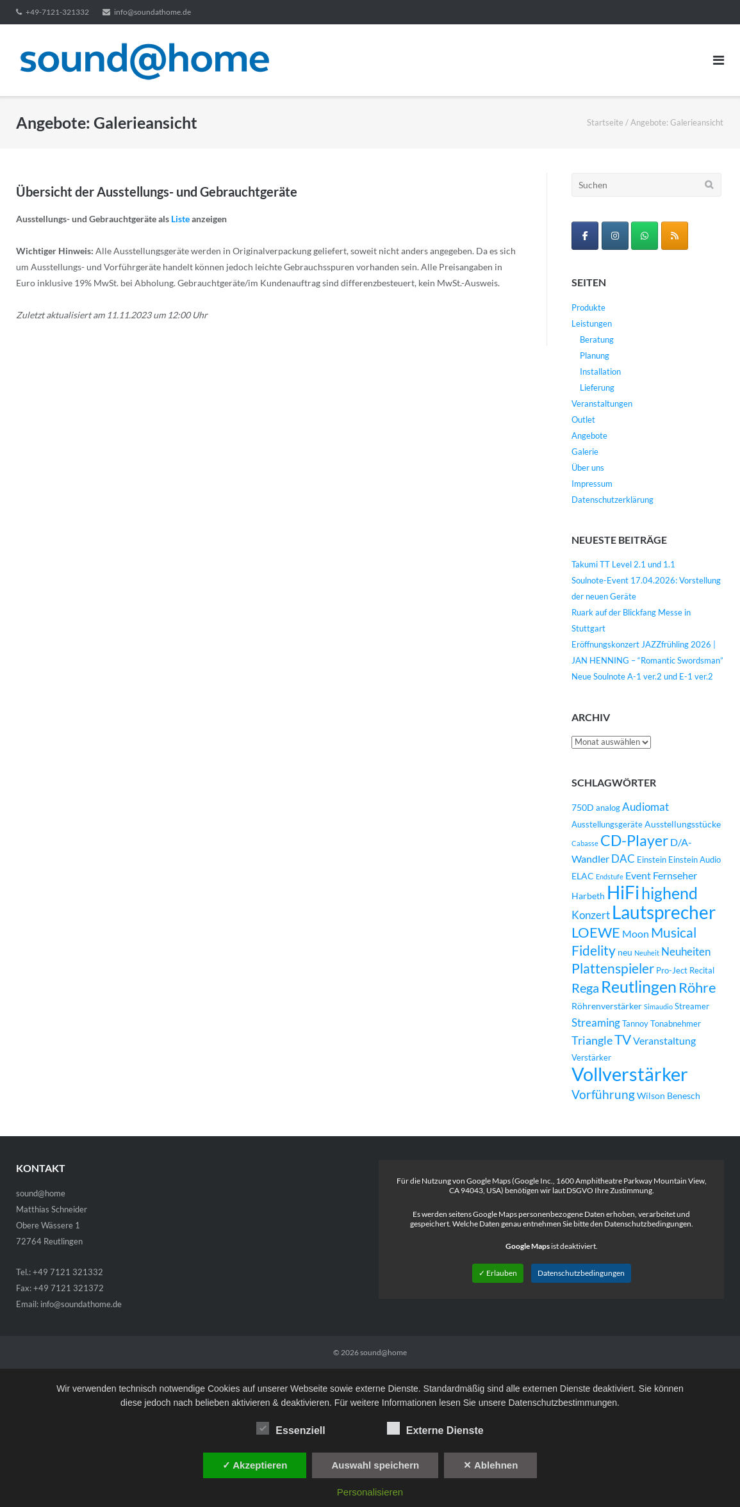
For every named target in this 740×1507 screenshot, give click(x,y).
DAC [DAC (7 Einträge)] (623, 858)
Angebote (589, 435)
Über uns (587, 467)
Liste (180, 218)
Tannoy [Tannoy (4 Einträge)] (635, 1024)
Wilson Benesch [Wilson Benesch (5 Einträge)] (668, 1095)
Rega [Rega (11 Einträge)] (585, 987)
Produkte (588, 307)
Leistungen (591, 323)
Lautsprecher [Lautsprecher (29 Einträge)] (664, 912)
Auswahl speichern (375, 1465)
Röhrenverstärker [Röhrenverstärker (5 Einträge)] (606, 1005)
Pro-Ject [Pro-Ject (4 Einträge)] (671, 970)
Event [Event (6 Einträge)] (638, 875)
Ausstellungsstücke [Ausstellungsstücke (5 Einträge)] (683, 824)
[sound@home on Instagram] (615, 236)
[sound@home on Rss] (674, 236)
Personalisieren (370, 1492)
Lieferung (597, 387)
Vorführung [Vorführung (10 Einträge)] (603, 1094)
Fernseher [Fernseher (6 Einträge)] (675, 875)
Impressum (592, 483)
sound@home (383, 1352)
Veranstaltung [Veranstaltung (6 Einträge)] (664, 1041)
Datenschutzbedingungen (581, 1273)
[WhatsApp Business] (644, 236)
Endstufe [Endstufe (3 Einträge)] (609, 876)
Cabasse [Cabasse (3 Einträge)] (584, 843)
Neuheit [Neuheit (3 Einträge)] (646, 953)
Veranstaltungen (601, 403)
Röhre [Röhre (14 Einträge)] (697, 987)
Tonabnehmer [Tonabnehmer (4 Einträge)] (675, 1024)
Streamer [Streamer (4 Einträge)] (692, 1006)
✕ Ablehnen (490, 1465)
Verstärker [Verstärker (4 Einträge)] (591, 1058)
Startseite (605, 122)
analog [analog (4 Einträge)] (608, 808)
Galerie (584, 451)
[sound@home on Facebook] (584, 236)
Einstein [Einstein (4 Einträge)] (651, 860)
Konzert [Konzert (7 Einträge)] (590, 915)
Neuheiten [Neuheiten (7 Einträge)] (686, 951)
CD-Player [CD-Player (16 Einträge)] (634, 840)
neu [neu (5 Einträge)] (625, 952)
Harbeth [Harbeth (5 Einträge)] (588, 895)
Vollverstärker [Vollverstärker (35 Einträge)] (629, 1074)
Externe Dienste (435, 1428)
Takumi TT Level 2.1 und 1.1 (623, 564)
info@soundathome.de (152, 12)
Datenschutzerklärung (612, 499)
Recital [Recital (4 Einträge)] (701, 970)
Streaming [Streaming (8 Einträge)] (595, 1022)
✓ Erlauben (498, 1273)
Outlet (583, 419)
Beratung (597, 339)
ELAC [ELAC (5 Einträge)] (582, 875)
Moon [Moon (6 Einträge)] (635, 934)
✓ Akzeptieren (255, 1465)
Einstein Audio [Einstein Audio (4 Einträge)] (694, 860)
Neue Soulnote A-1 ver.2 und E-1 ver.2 (642, 676)
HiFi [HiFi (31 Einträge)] (623, 892)
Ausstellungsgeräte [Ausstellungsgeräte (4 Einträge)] (607, 824)
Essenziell (290, 1428)
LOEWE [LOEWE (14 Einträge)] (595, 932)
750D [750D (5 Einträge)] (582, 807)
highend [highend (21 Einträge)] (669, 892)
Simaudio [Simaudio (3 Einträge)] (658, 1006)
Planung (594, 355)
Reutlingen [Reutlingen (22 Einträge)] (639, 986)
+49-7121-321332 (57, 12)
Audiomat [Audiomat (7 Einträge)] (645, 807)
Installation (600, 371)
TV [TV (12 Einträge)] (622, 1039)
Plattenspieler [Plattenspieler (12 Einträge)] (612, 968)
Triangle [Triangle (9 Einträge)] (592, 1040)
